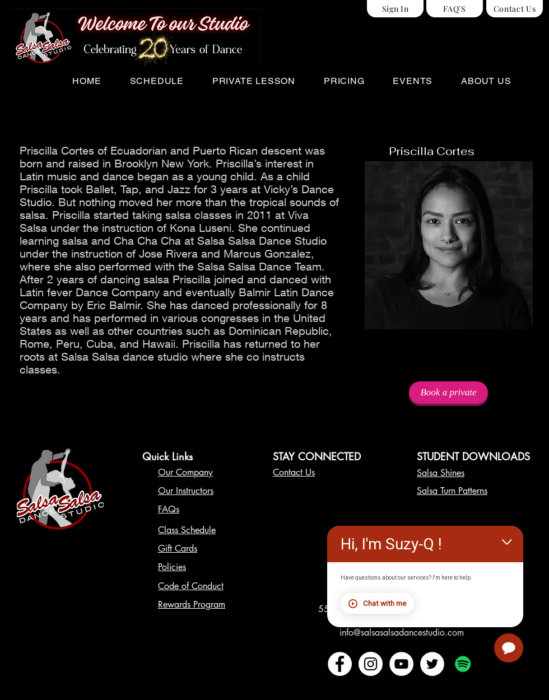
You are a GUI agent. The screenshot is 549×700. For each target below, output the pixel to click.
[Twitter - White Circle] (432, 664)
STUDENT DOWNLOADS (473, 456)
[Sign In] (395, 8)
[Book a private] (448, 392)
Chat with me (386, 604)
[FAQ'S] (454, 8)
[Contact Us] (514, 8)
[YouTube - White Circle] (401, 664)
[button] (157, 81)
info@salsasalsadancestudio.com (401, 632)
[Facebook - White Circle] (340, 664)
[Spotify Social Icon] (463, 664)
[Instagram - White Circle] (371, 664)
